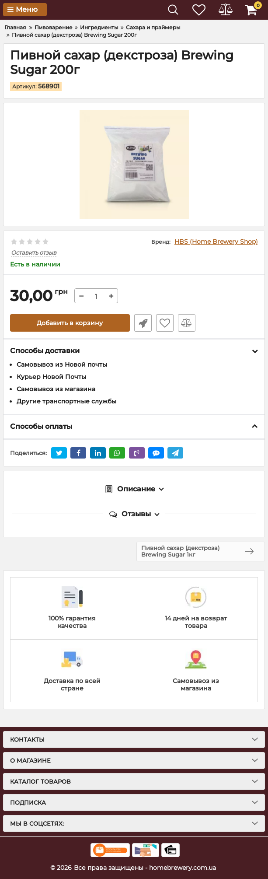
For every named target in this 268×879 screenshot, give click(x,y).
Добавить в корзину (70, 323)
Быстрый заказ (143, 323)
